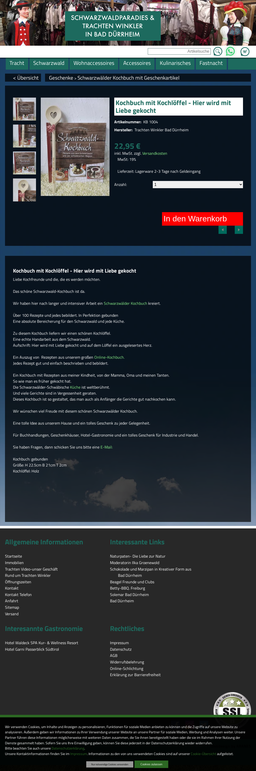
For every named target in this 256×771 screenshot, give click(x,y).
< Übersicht (25, 78)
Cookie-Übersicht (203, 754)
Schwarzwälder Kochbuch (125, 303)
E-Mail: (106, 447)
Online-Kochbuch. (108, 357)
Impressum (78, 754)
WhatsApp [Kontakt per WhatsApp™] (230, 50)
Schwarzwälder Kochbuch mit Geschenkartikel (129, 78)
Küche (76, 387)
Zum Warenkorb (245, 49)
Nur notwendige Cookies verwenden (109, 764)
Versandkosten (154, 153)
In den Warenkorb (195, 218)
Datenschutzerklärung (68, 748)
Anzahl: (120, 184)
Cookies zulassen (151, 764)
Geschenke (61, 78)
